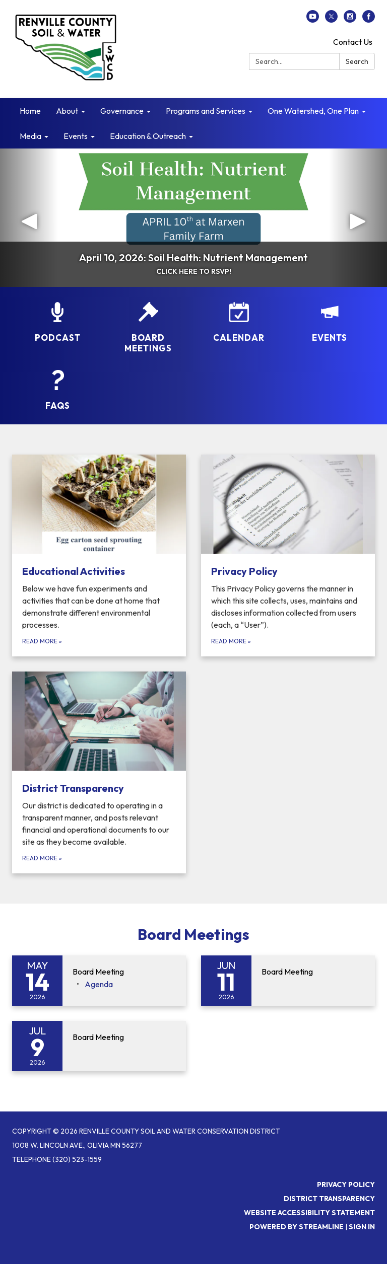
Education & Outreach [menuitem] (148, 136)
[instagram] (350, 20)
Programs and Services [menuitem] (205, 111)
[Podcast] (57, 322)
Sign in (362, 1226)
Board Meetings (193, 934)
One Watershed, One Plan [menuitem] (313, 111)
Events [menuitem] (75, 136)
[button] (29, 217)
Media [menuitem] (30, 136)
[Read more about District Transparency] (99, 772)
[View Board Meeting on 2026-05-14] (124, 972)
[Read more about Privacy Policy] (288, 555)
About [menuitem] (67, 111)
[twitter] (331, 20)
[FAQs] (57, 390)
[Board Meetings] (148, 328)
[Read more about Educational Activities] (99, 555)
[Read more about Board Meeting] (288, 980)
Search (357, 61)
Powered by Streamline (296, 1226)
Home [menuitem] (30, 111)
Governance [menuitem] (122, 111)
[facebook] (368, 20)
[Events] (329, 322)
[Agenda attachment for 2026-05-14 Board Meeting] (99, 984)
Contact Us (352, 42)
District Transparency (329, 1198)
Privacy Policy (346, 1184)
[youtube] (312, 20)
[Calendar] (239, 322)
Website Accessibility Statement (309, 1212)
